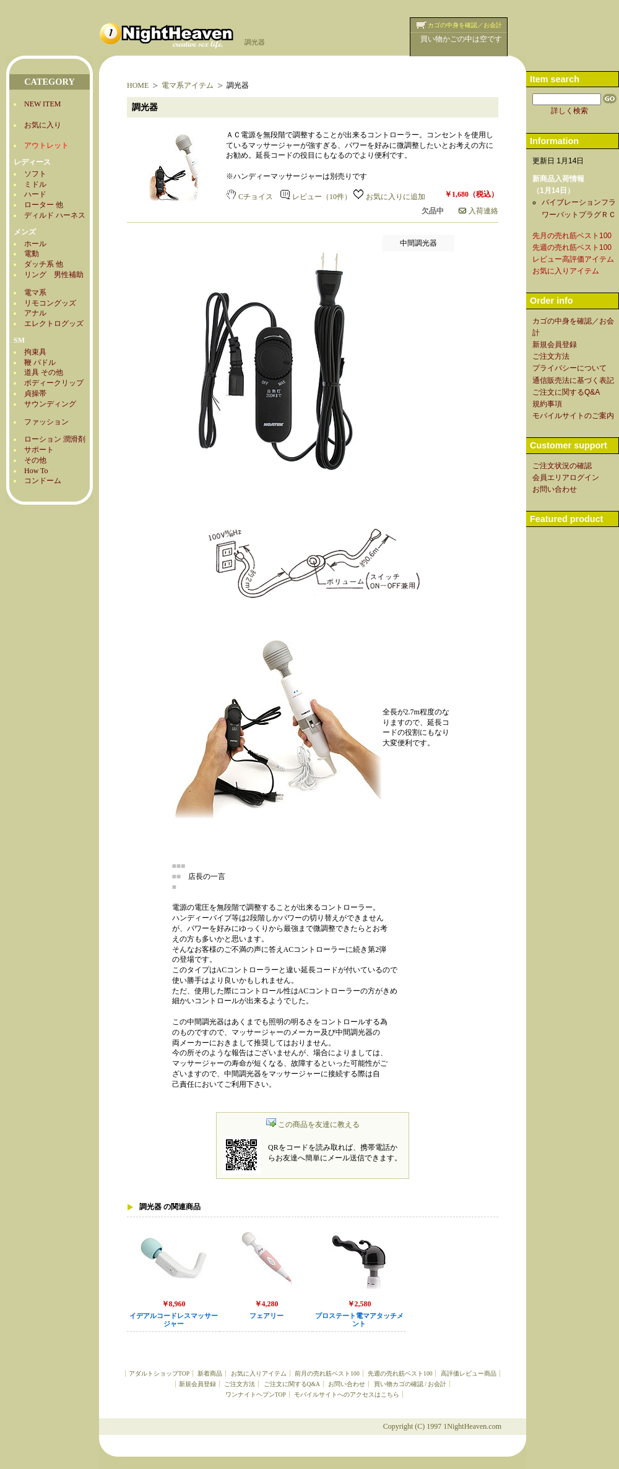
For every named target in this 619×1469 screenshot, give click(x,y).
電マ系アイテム (188, 85)
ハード (35, 194)
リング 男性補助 (54, 274)
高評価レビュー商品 (468, 1373)
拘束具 (35, 352)
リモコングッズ (50, 303)
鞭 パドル (40, 362)
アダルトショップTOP (159, 1373)
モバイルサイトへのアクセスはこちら (346, 1394)
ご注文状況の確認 (562, 465)
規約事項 (547, 404)
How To (36, 470)
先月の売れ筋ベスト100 (572, 235)
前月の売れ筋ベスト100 (327, 1373)
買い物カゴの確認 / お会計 (410, 1384)
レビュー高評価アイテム (573, 259)
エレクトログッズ (54, 323)
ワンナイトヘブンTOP (255, 1394)
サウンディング (50, 404)
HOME (138, 85)
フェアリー (266, 1316)
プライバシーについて (569, 368)
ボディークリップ (54, 383)
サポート (39, 449)
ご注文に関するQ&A (292, 1384)
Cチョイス (249, 196)
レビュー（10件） (316, 196)
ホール (35, 243)
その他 (35, 460)
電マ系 (35, 292)
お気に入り (42, 125)
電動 (31, 253)
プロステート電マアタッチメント (359, 1320)
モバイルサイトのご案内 (573, 415)
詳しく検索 (569, 110)
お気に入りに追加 (389, 196)
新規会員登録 (197, 1384)
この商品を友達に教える (313, 1124)
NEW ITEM (42, 104)
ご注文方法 (239, 1384)
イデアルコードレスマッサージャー (173, 1320)
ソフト (35, 173)
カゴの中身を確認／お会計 (465, 25)
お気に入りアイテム (259, 1373)
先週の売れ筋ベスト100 (400, 1373)
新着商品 (209, 1373)
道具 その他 (43, 372)
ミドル (35, 184)
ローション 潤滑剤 (54, 439)
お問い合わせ (346, 1384)
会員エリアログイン (565, 477)
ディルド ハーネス (54, 215)
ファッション (46, 422)
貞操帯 (35, 393)
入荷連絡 (478, 211)
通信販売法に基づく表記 (573, 380)
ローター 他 (43, 204)
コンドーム (42, 480)
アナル (35, 313)
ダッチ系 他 (43, 264)
